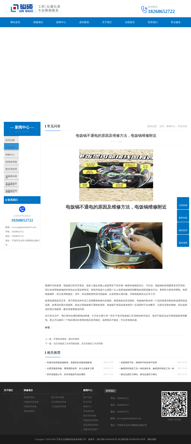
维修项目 (38, 22)
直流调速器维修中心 (21, 194)
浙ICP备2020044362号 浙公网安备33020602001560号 (121, 439)
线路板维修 (16, 167)
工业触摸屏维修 (58, 406)
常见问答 (15, 149)
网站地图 (152, 439)
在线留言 (130, 22)
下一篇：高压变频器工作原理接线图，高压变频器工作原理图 (74, 343)
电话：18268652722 (119, 405)
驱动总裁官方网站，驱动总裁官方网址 (139, 374)
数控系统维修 (18, 176)
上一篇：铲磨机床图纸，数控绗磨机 (62, 339)
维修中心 (15, 158)
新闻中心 (61, 22)
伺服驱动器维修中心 (21, 185)
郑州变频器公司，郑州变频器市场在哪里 (66, 374)
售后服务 (176, 22)
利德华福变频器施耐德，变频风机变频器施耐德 (69, 362)
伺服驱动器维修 (31, 402)
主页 (161, 126)
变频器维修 (29, 397)
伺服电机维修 (30, 406)
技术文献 (15, 140)
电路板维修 (29, 411)
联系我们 (153, 22)
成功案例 (84, 22)
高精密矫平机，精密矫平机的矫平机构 (139, 362)
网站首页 (15, 22)
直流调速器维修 (58, 402)
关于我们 (107, 22)
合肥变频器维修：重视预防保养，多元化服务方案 (70, 368)
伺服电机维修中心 (20, 203)
